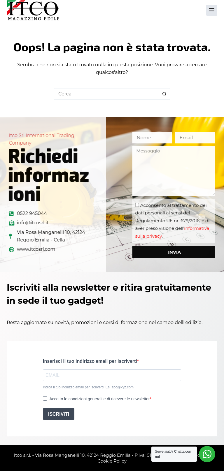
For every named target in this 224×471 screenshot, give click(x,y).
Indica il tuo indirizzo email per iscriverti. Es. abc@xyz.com (88, 387)
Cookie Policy (112, 461)
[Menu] (211, 10)
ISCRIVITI (58, 414)
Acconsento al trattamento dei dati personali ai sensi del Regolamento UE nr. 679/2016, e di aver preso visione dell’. (185, 220)
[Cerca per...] (106, 94)
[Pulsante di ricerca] (164, 94)
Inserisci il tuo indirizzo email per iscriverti (90, 361)
